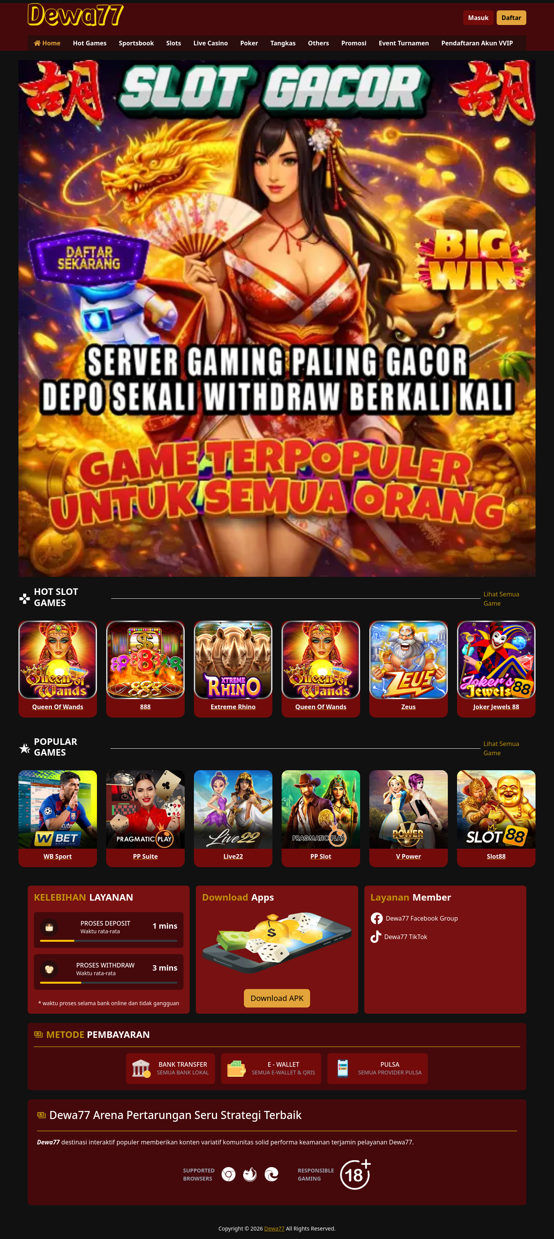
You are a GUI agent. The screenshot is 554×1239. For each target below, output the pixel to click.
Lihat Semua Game (501, 599)
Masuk (478, 17)
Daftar (511, 17)
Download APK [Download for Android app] (277, 998)
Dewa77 (274, 1228)
